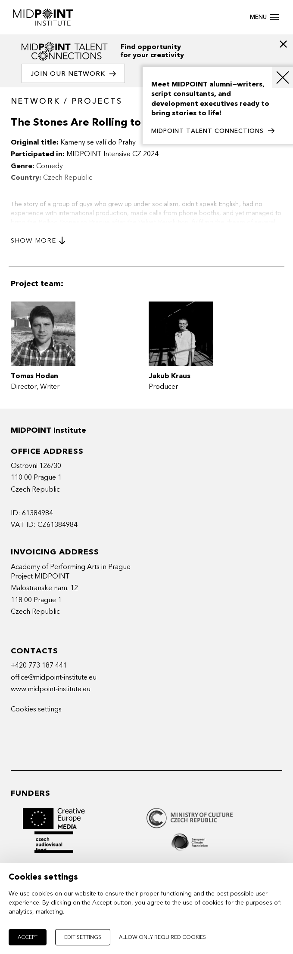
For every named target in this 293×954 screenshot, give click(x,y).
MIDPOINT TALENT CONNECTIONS (212, 131)
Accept (27, 937)
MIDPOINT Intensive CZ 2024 (112, 154)
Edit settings (82, 937)
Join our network (73, 73)
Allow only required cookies (162, 937)
